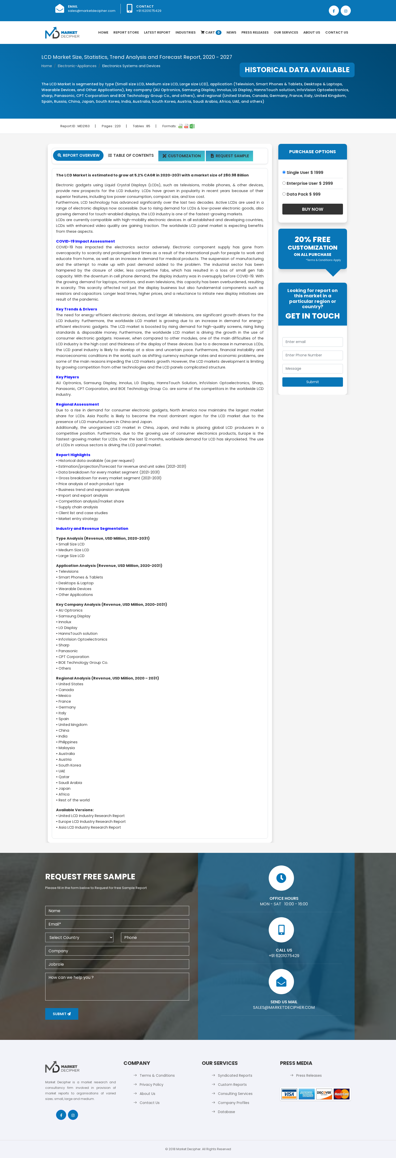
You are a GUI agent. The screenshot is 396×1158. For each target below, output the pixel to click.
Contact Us (336, 32)
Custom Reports (232, 1084)
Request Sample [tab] (229, 156)
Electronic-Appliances (77, 65)
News (231, 32)
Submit (62, 1013)
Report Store (126, 32)
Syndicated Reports (235, 1075)
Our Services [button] (286, 32)
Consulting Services (235, 1093)
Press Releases (255, 32)
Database (226, 1111)
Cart (211, 32)
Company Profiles (233, 1102)
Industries (186, 32)
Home (103, 32)
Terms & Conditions (157, 1075)
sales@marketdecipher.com (91, 10)
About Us (311, 32)
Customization (181, 156)
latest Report (157, 32)
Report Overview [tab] (78, 155)
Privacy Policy (151, 1084)
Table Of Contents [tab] (131, 155)
